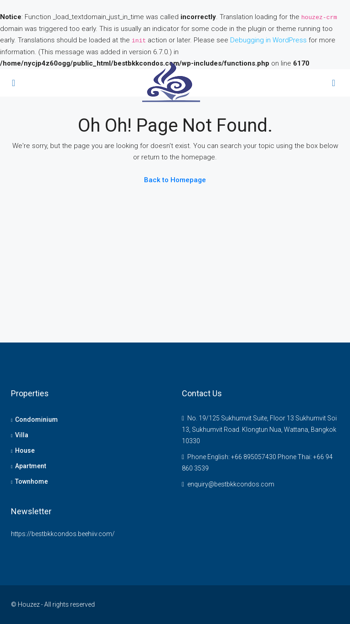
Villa (21, 435)
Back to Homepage (175, 180)
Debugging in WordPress (268, 40)
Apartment (30, 466)
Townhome (31, 481)
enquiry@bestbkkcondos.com (230, 484)
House (25, 450)
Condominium (36, 419)
